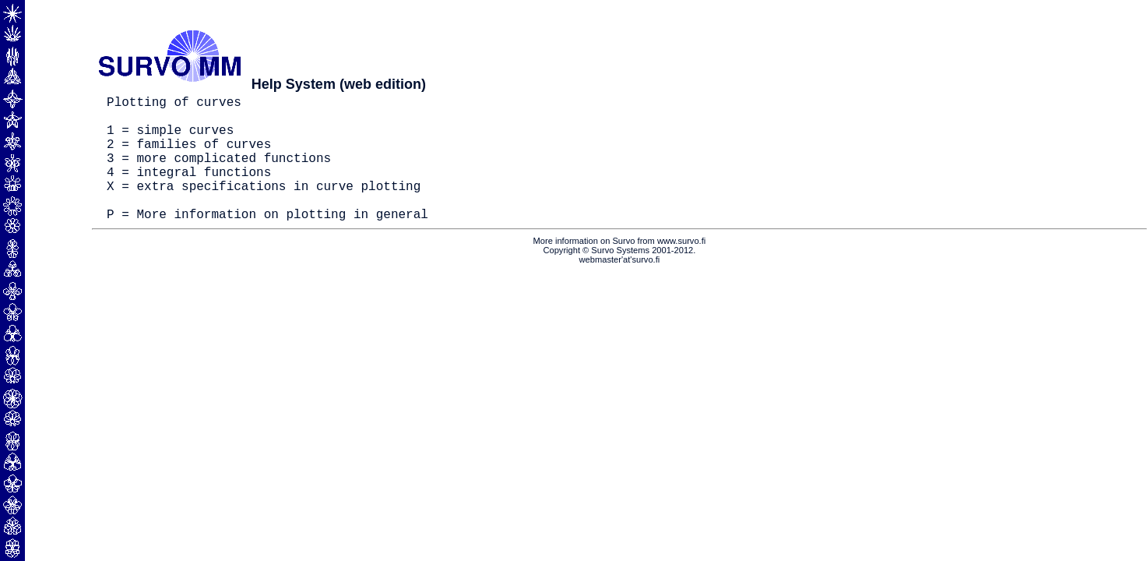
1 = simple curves (170, 138)
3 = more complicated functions (219, 173)
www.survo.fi (681, 268)
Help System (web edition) (339, 84)
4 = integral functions (189, 190)
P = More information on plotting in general (267, 241)
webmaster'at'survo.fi (619, 287)
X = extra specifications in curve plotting (263, 207)
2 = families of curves (189, 155)
